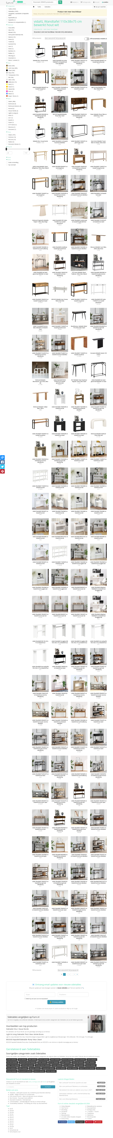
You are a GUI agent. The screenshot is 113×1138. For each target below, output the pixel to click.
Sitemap (63, 1113)
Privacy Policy (65, 1118)
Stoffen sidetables (22, 1068)
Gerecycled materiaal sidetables (28, 1062)
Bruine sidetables (61, 1068)
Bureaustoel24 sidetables (25, 1071)
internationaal (27, 1100)
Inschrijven (48, 1087)
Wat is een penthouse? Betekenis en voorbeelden (82, 1086)
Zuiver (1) (11, 122)
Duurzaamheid (91, 1108)
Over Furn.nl (64, 1108)
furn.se (12, 1119)
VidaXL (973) (11, 135)
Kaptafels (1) (12, 20)
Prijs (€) (9, 147)
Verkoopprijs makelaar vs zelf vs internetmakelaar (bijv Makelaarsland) (82, 1094)
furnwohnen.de (14, 1130)
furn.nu (12, 1116)
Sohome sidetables (91, 1065)
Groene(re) (20, 2)
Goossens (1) (12, 129)
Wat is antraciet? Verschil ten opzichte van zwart (82, 1083)
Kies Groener (13, 1098)
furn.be (12, 1110)
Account (96, 2)
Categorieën (10, 6)
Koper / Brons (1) (13, 96)
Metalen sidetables (72, 1068)
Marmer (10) (12, 37)
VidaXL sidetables (90, 1062)
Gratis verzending (13, 162)
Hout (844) (11, 28)
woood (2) (11, 108)
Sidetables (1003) (13, 11)
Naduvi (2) (11, 142)
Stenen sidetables (91, 1059)
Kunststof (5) (12, 44)
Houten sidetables (11, 1059)
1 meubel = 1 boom (93, 1111)
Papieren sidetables (80, 1059)
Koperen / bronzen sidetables (87, 1068)
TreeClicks (12, 1093)
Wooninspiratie (91, 1117)
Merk (8, 99)
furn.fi (11, 1128)
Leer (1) (10, 46)
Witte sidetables (33, 1059)
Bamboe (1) (11, 51)
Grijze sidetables (79, 1065)
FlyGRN (12, 1094)
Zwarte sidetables (65, 1062)
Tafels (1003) (12, 9)
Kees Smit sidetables (12, 1062)
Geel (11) (11, 84)
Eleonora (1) (11, 127)
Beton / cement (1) (13, 60)
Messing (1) (11, 56)
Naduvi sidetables (55, 1059)
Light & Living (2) (13, 113)
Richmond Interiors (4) (14, 106)
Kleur (8, 63)
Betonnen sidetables (35, 1068)
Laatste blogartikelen (66, 1079)
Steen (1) (11, 49)
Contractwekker (14, 1101)
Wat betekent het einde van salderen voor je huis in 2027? (82, 1090)
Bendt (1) (11, 120)
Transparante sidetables (48, 1068)
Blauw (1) (11, 93)
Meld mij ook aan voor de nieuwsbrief (36, 999)
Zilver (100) (11, 80)
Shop (8, 132)
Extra (8, 159)
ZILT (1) (10, 118)
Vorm (8, 157)
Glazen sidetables (68, 1065)
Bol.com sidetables (54, 1062)
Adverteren (90, 1115)
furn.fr (11, 1109)
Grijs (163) (11, 73)
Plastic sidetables (42, 1062)
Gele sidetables (22, 1059)
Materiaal (9, 25)
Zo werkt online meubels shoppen (71, 1117)
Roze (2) (10, 91)
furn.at (11, 1114)
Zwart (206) (11, 70)
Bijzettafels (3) (12, 17)
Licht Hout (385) (13, 68)
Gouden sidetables (57, 1065)
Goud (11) (11, 87)
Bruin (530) (11, 66)
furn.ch (12, 1121)
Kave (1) (10, 115)
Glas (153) (11, 30)
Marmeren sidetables (67, 1059)
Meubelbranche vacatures (94, 1106)
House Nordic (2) (13, 111)
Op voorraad (12, 165)
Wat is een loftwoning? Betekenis (82, 1099)
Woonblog (64, 1110)
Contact (89, 1118)
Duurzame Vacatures (16, 1100)
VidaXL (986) (11, 101)
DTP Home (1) (12, 125)
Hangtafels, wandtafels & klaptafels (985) (18, 14)
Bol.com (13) (12, 139)
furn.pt (11, 1124)
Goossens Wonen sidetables (43, 1065)
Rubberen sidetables (39, 1071)
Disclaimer (64, 1111)
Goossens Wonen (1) (14, 144)
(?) (106, 38)
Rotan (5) (11, 39)
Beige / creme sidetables (13, 1065)
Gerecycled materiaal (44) (15, 34)
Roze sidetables (101, 1068)
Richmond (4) (12, 104)
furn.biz (12, 1126)
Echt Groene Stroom (15, 1096)
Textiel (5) (11, 41)
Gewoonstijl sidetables (78, 1062)
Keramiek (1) (12, 58)
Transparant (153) (13, 75)
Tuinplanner (90, 1113)
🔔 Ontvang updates (56, 1002)
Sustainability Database (16, 1103)
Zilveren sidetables (44, 1059)
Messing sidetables (12, 1071)
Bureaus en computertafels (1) (17, 22)
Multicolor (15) (12, 82)
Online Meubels (65, 1106)
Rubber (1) (11, 53)
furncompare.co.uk (15, 1132)
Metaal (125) (12, 32)
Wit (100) (11, 77)
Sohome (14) (12, 137)
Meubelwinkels (65, 1115)
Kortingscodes (91, 1110)
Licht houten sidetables (27, 1065)
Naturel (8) (11, 89)
